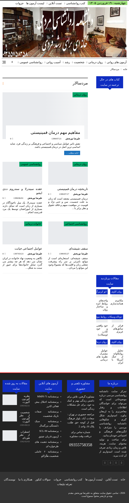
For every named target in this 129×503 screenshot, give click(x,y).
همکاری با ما (25, 479)
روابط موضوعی (98, 316)
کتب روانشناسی (75, 3)
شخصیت (79, 62)
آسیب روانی (53, 62)
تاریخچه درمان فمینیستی (72, 189)
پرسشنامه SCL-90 (49, 431)
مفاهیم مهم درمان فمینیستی (55, 132)
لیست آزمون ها (35, 3)
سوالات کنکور (43, 479)
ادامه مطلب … (72, 153)
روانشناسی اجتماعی (76, 223)
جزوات (19, 3)
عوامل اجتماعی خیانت (28, 248)
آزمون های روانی (117, 62)
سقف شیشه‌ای (78, 248)
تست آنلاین (55, 3)
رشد (67, 62)
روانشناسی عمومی (31, 62)
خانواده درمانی (33, 223)
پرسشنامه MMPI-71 (48, 396)
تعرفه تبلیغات (64, 484)
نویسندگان (9, 479)
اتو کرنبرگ (101, 291)
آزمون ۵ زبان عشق (49, 436)
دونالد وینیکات (114, 316)
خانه (123, 479)
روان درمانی (95, 62)
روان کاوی (116, 291)
